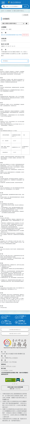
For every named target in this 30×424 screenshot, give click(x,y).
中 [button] (14, 384)
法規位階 (3, 38)
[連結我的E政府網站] (18, 380)
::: (1, 9)
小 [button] (12, 384)
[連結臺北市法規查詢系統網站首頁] (14, 2)
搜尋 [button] (25, 6)
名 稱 (3, 32)
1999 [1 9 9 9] (2, 358)
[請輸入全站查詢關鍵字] (13, 6)
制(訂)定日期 (5, 44)
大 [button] (16, 384)
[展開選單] (3, 2)
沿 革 (3, 49)
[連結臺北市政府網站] (22, 380)
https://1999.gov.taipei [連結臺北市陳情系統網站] (8, 366)
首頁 (2, 10)
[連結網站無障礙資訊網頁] (10, 380)
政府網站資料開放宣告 (15, 329)
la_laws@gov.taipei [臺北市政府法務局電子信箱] (7, 370)
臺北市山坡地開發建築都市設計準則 (11, 34)
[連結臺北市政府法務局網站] (15, 343)
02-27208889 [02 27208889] (13, 358)
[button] (25, 15)
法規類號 (3, 27)
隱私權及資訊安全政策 (15, 333)
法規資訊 (8, 10)
